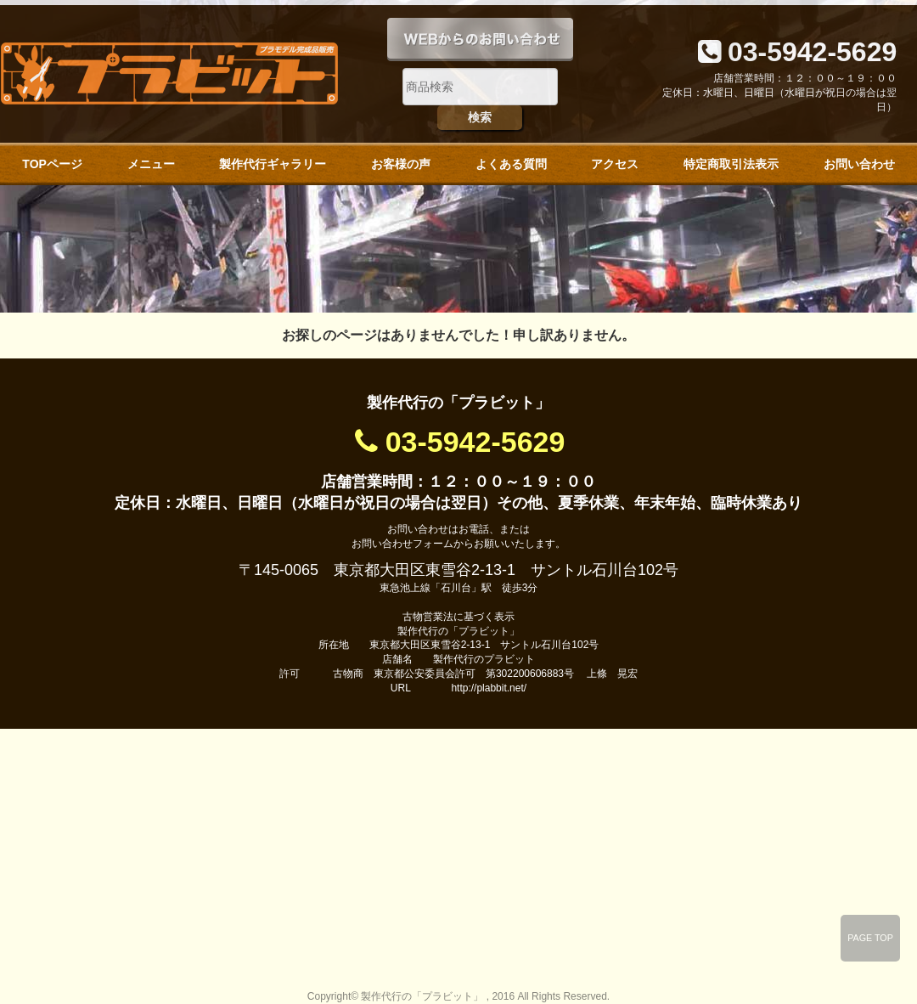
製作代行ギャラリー (272, 164)
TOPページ (52, 164)
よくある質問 (511, 164)
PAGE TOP (870, 938)
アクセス (615, 164)
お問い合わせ (859, 164)
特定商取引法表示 (731, 164)
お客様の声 (400, 164)
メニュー (151, 164)
